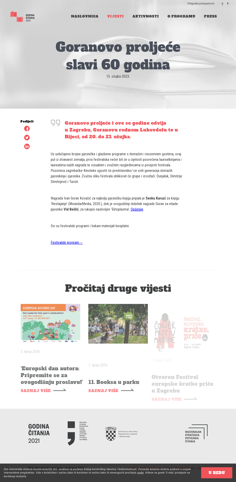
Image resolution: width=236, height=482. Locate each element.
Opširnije (137, 209)
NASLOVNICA (84, 16)
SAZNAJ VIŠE (36, 395)
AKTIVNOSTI (145, 16)
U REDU (217, 472)
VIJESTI (115, 16)
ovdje (140, 472)
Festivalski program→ (67, 242)
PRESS (210, 16)
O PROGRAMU (181, 16)
